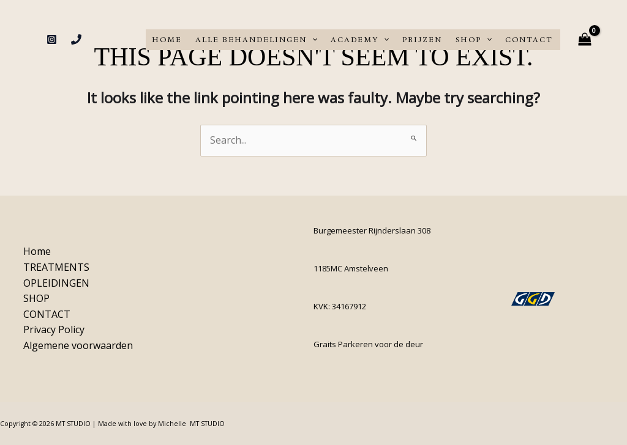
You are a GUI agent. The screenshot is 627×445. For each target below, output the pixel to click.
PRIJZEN (422, 40)
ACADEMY (360, 39)
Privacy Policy (52, 329)
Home (167, 40)
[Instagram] (52, 39)
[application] (312, 39)
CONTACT (529, 40)
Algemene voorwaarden (76, 345)
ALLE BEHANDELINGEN (256, 39)
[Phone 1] (76, 39)
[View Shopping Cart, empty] (584, 39)
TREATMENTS (54, 267)
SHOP (474, 39)
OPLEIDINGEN (54, 283)
